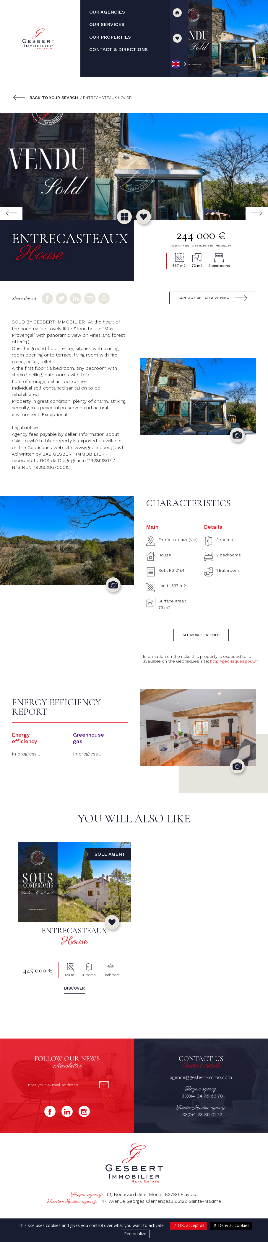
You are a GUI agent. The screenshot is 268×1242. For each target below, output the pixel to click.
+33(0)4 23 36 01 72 (201, 1114)
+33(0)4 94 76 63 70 (201, 1096)
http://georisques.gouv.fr (234, 661)
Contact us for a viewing (203, 298)
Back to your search (54, 97)
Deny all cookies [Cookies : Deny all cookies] (231, 1225)
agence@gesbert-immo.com (201, 1077)
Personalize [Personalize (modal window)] (135, 1233)
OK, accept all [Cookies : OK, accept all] (188, 1225)
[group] (134, 166)
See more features (201, 635)
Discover (74, 988)
